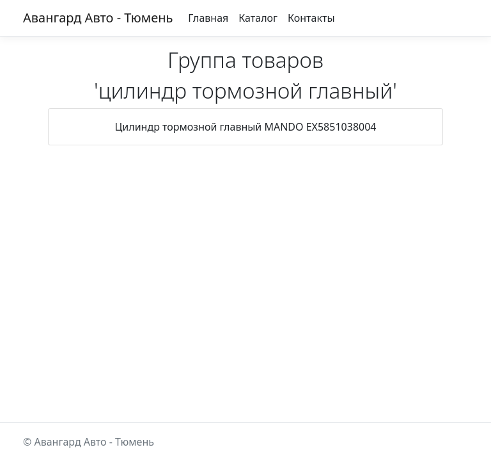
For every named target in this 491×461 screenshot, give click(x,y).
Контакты (311, 18)
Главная (208, 18)
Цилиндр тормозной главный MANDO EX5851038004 (246, 127)
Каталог (257, 18)
